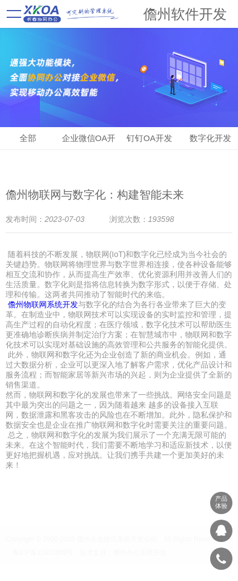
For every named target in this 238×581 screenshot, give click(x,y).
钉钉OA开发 (149, 138)
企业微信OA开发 (89, 141)
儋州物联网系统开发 (43, 304)
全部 (28, 138)
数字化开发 (210, 138)
